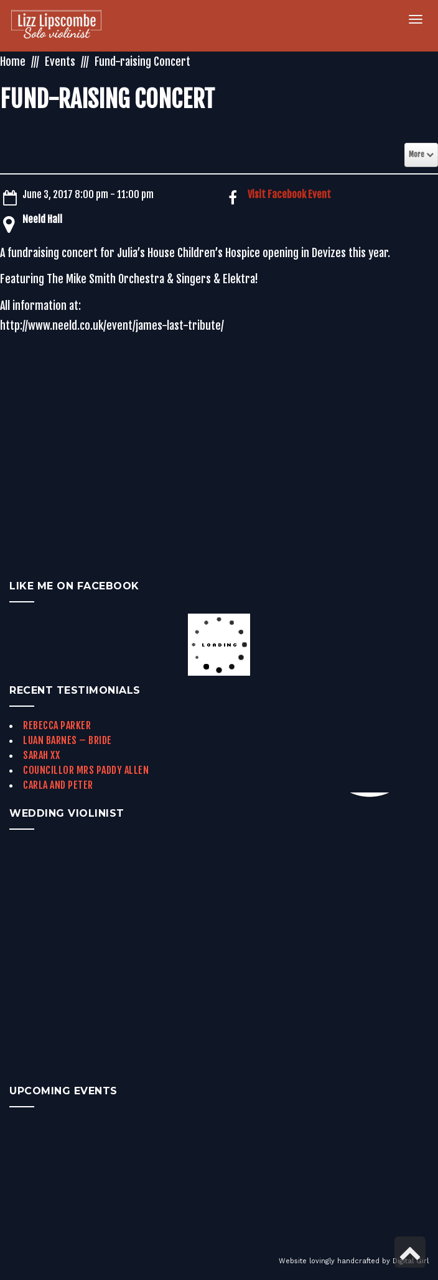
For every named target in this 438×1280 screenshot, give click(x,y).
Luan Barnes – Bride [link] (67, 740)
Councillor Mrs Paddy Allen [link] (86, 770)
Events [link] (60, 61)
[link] (56, 25)
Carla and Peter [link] (58, 785)
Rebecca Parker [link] (57, 725)
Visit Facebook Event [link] (289, 194)
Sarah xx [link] (41, 755)
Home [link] (13, 61)
